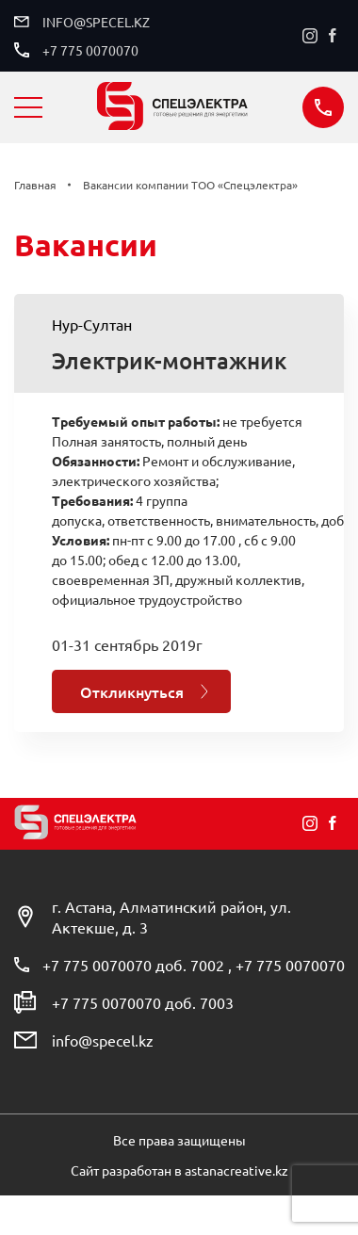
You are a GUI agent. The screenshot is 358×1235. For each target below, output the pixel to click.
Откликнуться (132, 691)
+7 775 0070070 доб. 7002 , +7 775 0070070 (193, 964)
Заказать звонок (323, 107)
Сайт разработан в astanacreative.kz (179, 1170)
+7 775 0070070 (90, 50)
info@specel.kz (96, 21)
